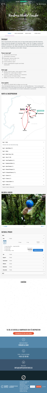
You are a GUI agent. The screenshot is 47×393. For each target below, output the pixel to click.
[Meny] (2, 4)
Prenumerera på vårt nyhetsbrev (23, 333)
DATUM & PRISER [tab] (37, 33)
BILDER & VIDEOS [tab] (28, 33)
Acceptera (39, 386)
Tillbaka (4, 226)
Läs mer (44, 386)
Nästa (43, 226)
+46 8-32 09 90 (23, 356)
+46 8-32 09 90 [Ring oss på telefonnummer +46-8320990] (42, 4)
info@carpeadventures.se (23, 368)
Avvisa (32, 386)
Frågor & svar (23, 345)
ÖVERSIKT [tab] (9, 33)
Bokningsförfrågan (38, 250)
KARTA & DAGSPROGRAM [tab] (19, 33)
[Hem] (23, 4)
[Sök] (4, 4)
